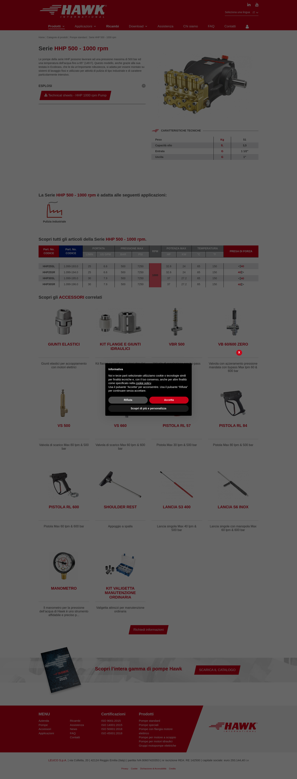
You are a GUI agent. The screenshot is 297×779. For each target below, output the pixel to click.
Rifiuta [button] (128, 399)
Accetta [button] (169, 399)
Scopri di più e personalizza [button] (148, 408)
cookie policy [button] (143, 383)
